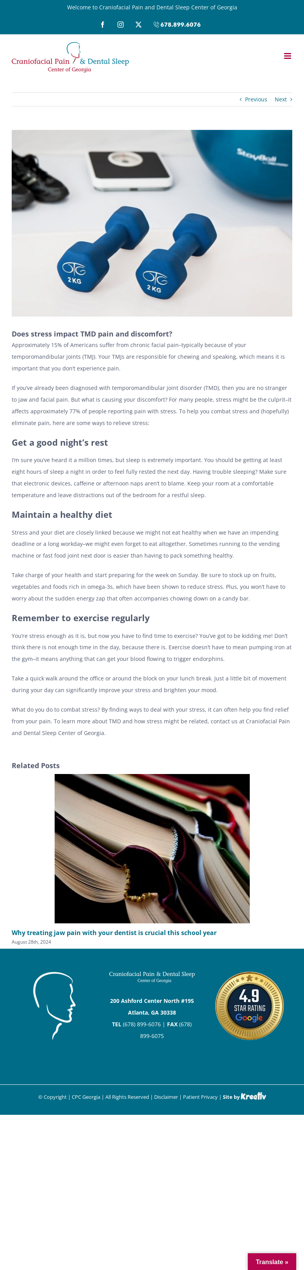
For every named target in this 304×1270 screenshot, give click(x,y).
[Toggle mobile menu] (288, 56)
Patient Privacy (200, 1096)
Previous (256, 99)
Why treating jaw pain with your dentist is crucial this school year (114, 932)
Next (281, 99)
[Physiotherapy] (152, 223)
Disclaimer (166, 1096)
